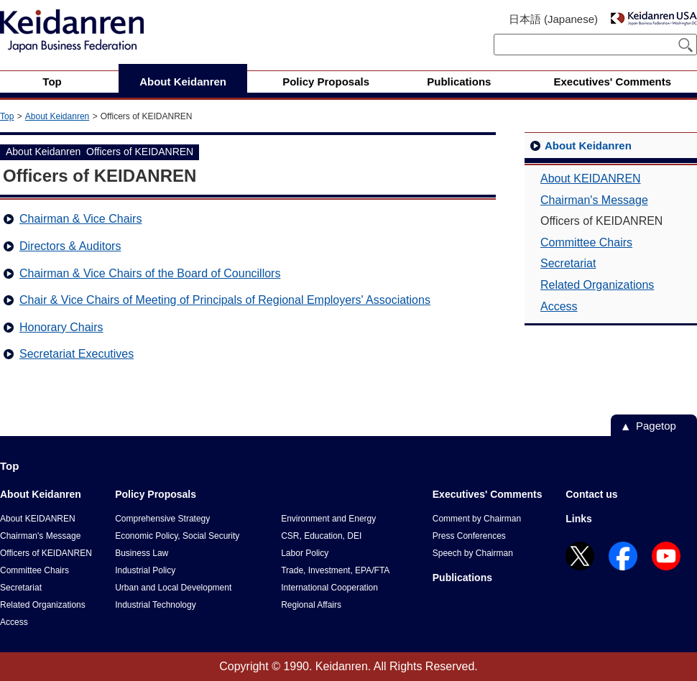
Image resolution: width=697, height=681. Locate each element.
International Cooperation (329, 588)
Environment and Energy (328, 519)
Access (559, 306)
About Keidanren (57, 116)
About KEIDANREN (590, 178)
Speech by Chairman (473, 553)
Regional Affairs (311, 605)
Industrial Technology (155, 605)
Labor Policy (304, 553)
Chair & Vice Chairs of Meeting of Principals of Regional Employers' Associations (224, 300)
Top (7, 116)
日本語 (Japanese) (553, 19)
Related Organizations (597, 285)
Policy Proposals (155, 494)
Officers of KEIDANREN (46, 553)
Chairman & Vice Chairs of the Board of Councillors (149, 273)
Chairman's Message (594, 200)
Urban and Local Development (173, 588)
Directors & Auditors (70, 246)
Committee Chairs (586, 242)
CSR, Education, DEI (321, 536)
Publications (462, 577)
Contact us (591, 494)
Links (579, 518)
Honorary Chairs (61, 327)
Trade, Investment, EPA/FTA (335, 570)
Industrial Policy (145, 570)
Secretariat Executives (76, 354)
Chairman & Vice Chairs (80, 219)
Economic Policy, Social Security (177, 536)
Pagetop (656, 426)
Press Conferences (469, 536)
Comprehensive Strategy (162, 519)
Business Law (141, 553)
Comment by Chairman (477, 519)
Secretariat (568, 263)
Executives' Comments (488, 494)
